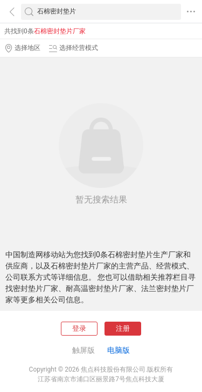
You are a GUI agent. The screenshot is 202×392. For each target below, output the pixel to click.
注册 (123, 328)
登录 (79, 328)
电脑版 (118, 350)
